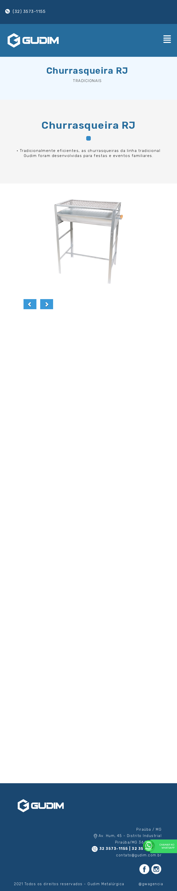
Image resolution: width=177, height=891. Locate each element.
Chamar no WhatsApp (162, 846)
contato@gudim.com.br (139, 855)
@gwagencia (151, 884)
